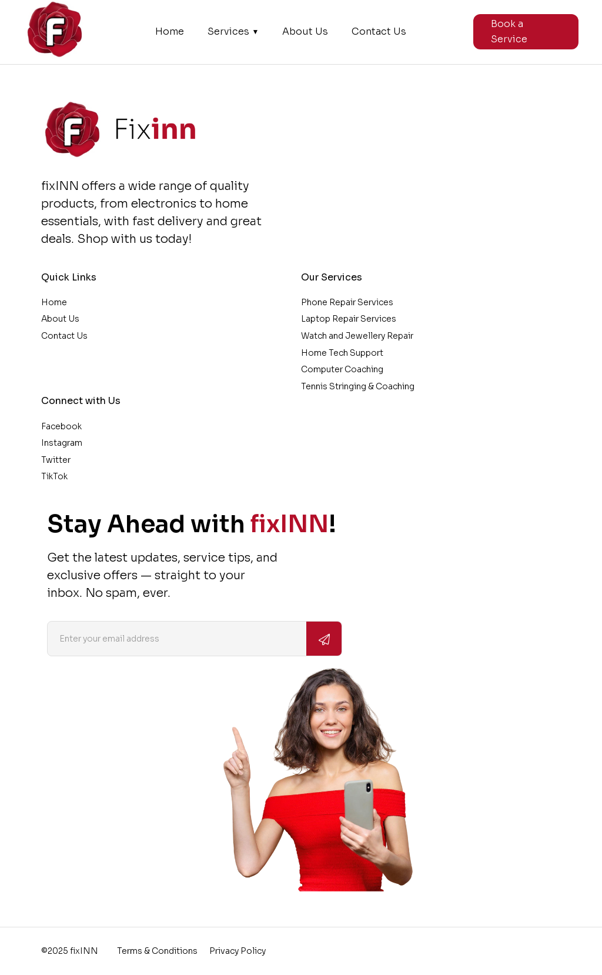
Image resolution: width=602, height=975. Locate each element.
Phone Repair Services (347, 302)
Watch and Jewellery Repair (357, 335)
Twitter (56, 460)
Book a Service (509, 31)
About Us (305, 31)
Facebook (61, 426)
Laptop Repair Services (348, 318)
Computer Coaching (342, 369)
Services (233, 31)
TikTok (54, 476)
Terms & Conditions (157, 951)
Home (169, 31)
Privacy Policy (237, 951)
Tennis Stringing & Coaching (357, 386)
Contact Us (379, 31)
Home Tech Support (342, 353)
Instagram (61, 443)
